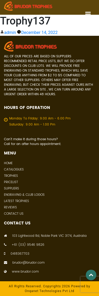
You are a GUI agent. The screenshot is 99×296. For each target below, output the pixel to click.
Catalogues (14, 169)
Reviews (10, 207)
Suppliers (11, 188)
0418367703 (16, 254)
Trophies (11, 175)
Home (8, 163)
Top (91, 275)
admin (10, 32)
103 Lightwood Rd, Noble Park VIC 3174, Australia (45, 236)
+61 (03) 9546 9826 (24, 245)
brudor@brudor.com (24, 262)
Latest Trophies (16, 201)
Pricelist (11, 182)
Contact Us (13, 213)
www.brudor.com (21, 271)
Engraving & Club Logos (24, 194)
